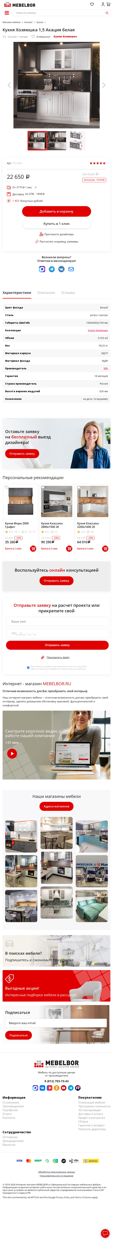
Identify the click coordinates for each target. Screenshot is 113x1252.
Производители (13, 1106)
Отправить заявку (22, 454)
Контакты (9, 1118)
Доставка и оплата (90, 1114)
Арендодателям (13, 1141)
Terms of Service (83, 1197)
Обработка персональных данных (56, 1172)
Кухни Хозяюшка (65, 36)
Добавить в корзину (56, 211)
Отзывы (68, 293)
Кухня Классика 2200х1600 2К (88, 525)
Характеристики (17, 293)
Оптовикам (10, 1137)
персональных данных (73, 668)
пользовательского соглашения (69, 666)
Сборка (83, 1122)
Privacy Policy (63, 1197)
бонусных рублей (27, 200)
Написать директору (92, 1129)
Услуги (7, 1114)
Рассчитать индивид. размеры (56, 242)
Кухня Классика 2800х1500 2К (52, 525)
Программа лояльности (94, 1106)
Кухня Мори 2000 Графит (17, 525)
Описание (46, 293)
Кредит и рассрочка (91, 1118)
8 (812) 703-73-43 (57, 1081)
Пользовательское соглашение (56, 1175)
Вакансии (9, 1145)
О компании (11, 1103)
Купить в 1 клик (56, 223)
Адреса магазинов (56, 806)
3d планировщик (89, 1110)
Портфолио (10, 1110)
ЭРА (106, 368)
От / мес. (22, 187)
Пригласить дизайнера (56, 234)
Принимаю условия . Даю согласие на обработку (58, 667)
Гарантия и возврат (91, 1125)
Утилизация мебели (91, 1103)
